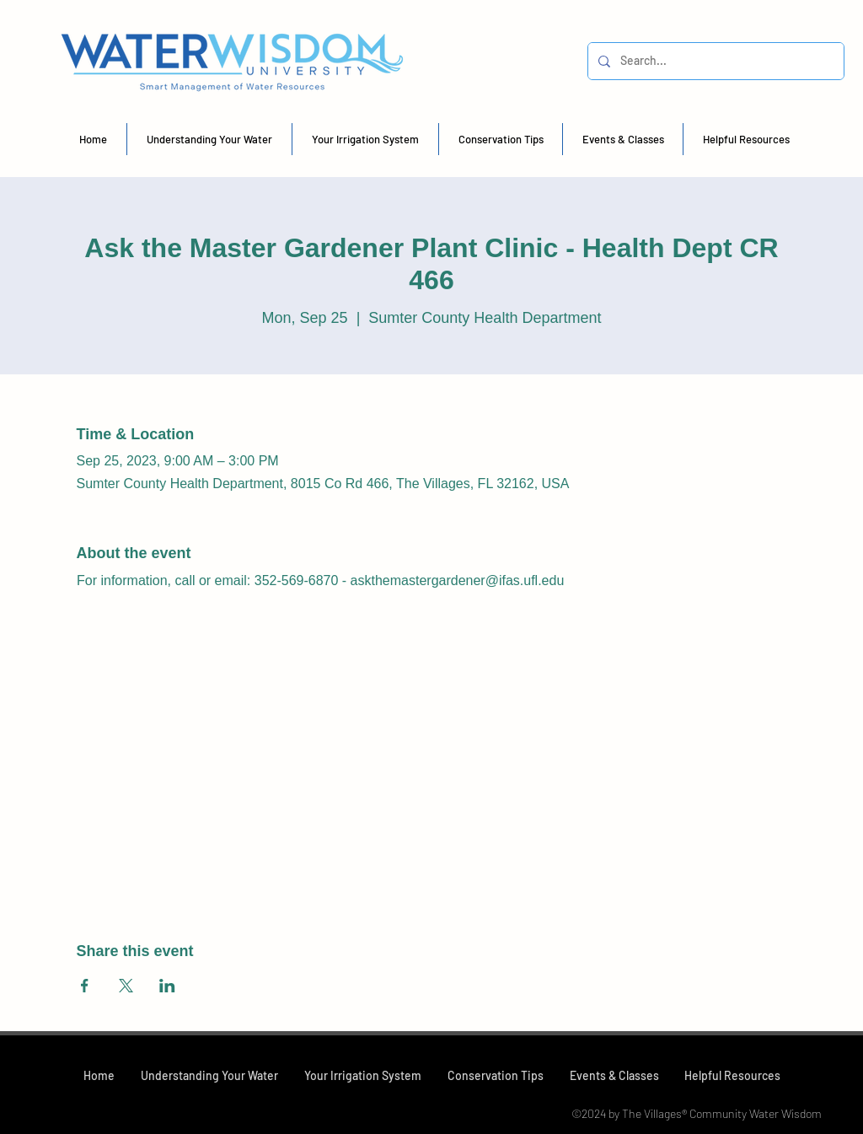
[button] (209, 139)
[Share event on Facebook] (85, 985)
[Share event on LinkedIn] (167, 985)
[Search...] (714, 61)
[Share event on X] (126, 985)
